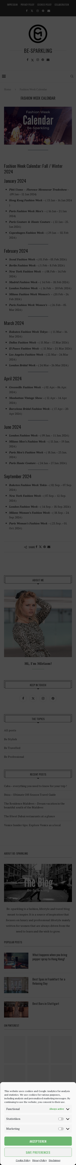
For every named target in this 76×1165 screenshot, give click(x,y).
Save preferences (38, 1152)
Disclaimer (54, 1160)
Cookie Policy (23, 1160)
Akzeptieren (38, 1141)
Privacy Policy (39, 1160)
